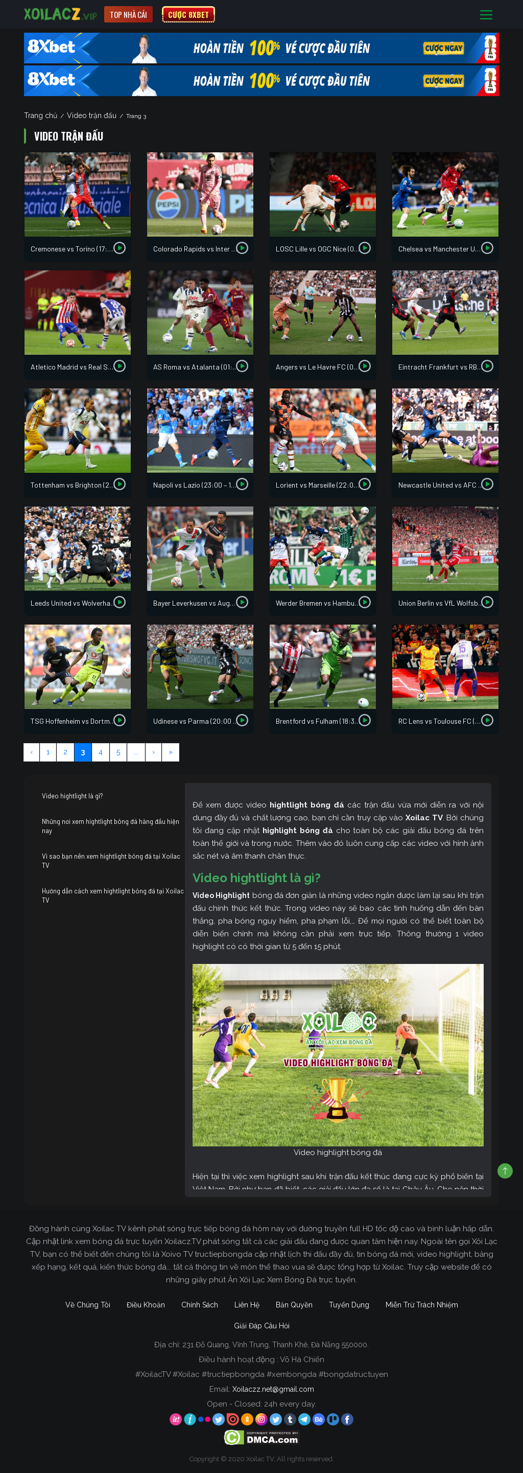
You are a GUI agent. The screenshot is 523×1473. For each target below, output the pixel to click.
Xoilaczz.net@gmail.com (273, 1389)
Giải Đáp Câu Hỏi (262, 1326)
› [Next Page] (153, 752)
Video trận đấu (91, 115)
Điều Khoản (146, 1305)
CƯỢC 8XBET (188, 14)
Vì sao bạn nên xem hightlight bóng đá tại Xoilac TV (111, 860)
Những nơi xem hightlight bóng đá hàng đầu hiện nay (110, 826)
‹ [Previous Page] (31, 752)
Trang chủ (40, 115)
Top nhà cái (128, 14)
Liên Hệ (246, 1305)
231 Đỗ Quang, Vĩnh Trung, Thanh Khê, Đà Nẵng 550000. (275, 1345)
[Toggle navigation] (486, 14)
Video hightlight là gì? (72, 796)
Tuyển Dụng (349, 1305)
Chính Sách (199, 1305)
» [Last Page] (171, 752)
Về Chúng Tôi (87, 1305)
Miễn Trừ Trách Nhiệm (422, 1305)
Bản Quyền (294, 1305)
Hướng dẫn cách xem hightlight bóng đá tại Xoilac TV (113, 895)
